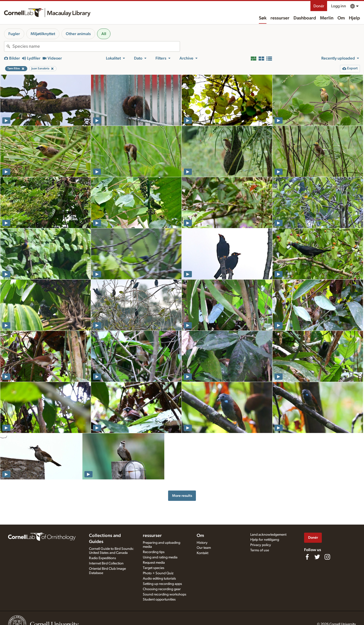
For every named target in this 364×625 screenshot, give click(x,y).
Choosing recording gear (162, 589)
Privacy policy (260, 545)
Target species (153, 568)
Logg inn (338, 6)
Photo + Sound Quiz (158, 573)
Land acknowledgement (268, 534)
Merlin (326, 18)
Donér (318, 6)
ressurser (279, 18)
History (202, 543)
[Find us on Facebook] (307, 557)
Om (341, 18)
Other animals (78, 34)
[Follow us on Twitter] (317, 557)
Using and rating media (160, 557)
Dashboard (304, 18)
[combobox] (96, 46)
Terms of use (259, 550)
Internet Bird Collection (106, 563)
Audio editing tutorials (159, 578)
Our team (204, 548)
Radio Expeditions (102, 558)
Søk (262, 18)
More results (182, 496)
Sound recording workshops (164, 594)
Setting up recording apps (162, 584)
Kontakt (202, 553)
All (103, 34)
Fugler (14, 34)
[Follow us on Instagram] (327, 557)
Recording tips (154, 552)
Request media (154, 562)
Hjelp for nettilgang (264, 539)
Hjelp (354, 18)
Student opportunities (159, 599)
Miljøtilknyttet (43, 34)
